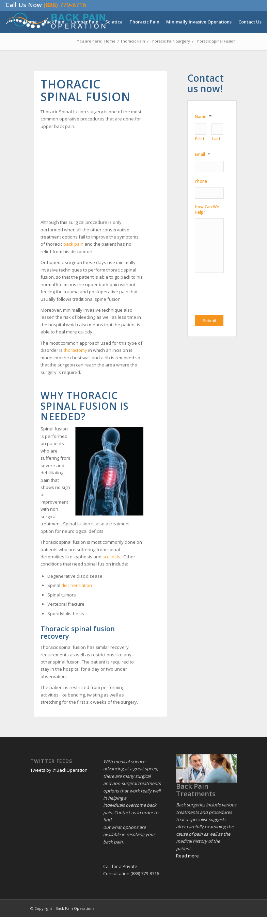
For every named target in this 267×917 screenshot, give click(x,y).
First (200, 139)
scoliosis (111, 557)
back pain (73, 244)
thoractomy (75, 350)
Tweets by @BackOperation (59, 770)
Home (109, 41)
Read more (187, 856)
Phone (201, 181)
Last (216, 139)
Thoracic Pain (132, 41)
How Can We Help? (207, 209)
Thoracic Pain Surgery (170, 41)
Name (203, 116)
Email (202, 154)
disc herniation (76, 585)
